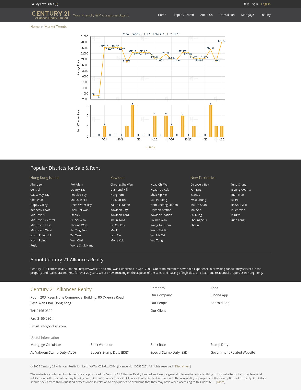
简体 (255, 4)
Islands (195, 195)
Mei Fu (115, 230)
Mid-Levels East (41, 225)
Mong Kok (117, 240)
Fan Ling (195, 189)
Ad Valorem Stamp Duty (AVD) (53, 352)
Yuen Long (237, 220)
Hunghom (117, 195)
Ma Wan (195, 210)
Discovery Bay (199, 184)
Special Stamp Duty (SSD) (169, 352)
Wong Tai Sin (158, 230)
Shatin (194, 225)
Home (35, 26)
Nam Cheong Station (164, 205)
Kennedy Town (40, 210)
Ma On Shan (198, 205)
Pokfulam (76, 184)
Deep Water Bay (81, 205)
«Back (150, 147)
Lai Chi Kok (118, 225)
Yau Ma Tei (157, 235)
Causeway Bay (40, 195)
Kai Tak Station (120, 205)
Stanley (75, 215)
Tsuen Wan (238, 210)
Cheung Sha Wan (122, 184)
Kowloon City (119, 210)
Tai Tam (75, 235)
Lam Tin (116, 235)
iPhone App (219, 295)
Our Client (158, 310)
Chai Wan (37, 200)
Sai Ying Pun (78, 230)
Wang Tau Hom (160, 225)
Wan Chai (76, 240)
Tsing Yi (236, 215)
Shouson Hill (78, 200)
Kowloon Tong (120, 215)
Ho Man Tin (118, 200)
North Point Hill (41, 235)
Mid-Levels (38, 215)
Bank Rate (158, 344)
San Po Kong (158, 200)
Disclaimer (182, 366)
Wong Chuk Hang (81, 245)
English (265, 4)
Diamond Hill (119, 189)
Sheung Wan (78, 225)
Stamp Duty (219, 344)
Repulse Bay (78, 195)
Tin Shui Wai (239, 205)
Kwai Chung (198, 200)
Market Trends (56, 26)
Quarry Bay (77, 189)
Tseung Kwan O (241, 189)
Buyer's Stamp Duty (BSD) (110, 352)
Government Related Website (233, 352)
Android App (220, 303)
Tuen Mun (237, 195)
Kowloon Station (161, 215)
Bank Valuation (102, 344)
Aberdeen (37, 184)
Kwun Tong (118, 220)
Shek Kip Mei (158, 195)
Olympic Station (160, 210)
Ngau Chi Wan (159, 184)
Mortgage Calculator (46, 344)
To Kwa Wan (158, 220)
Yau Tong (156, 240)
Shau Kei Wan (79, 210)
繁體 (246, 4)
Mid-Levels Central (43, 220)
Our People (158, 303)
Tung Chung (238, 184)
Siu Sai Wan (78, 220)
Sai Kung (196, 215)
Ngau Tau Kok (159, 189)
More (220, 382)
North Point (38, 240)
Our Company (161, 295)
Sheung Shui (198, 220)
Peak (34, 245)
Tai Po (235, 200)
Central (35, 189)
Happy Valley (39, 205)
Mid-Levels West (41, 230)
